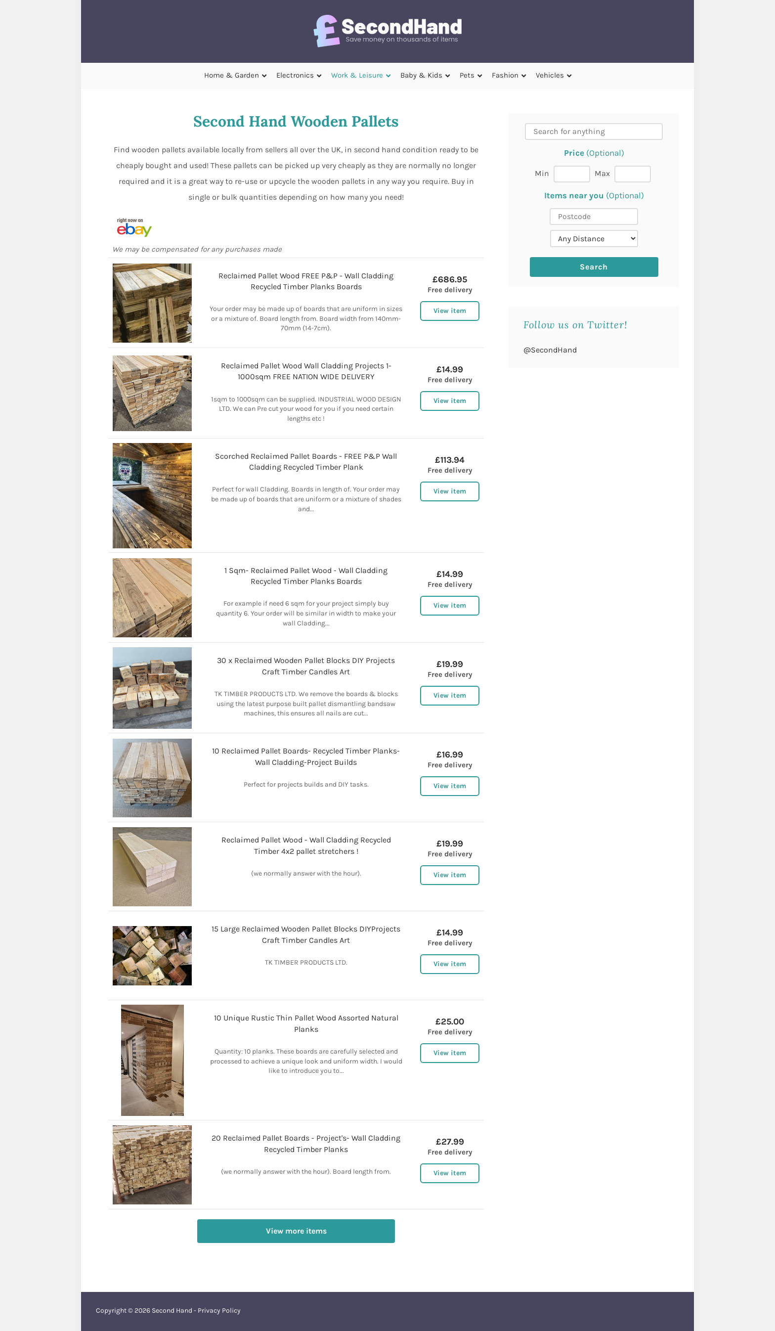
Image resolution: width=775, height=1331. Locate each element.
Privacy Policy (219, 1310)
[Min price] (572, 174)
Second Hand (172, 1310)
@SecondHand (550, 350)
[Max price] (632, 174)
